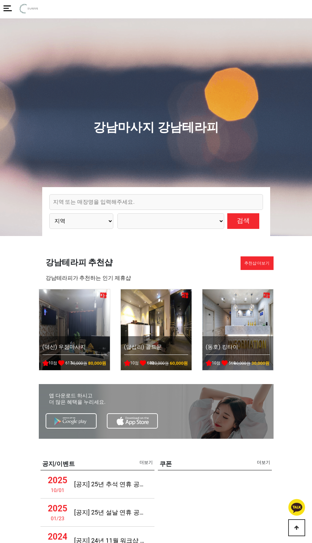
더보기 (146, 462)
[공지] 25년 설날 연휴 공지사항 (110, 512)
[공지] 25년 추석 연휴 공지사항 (110, 484)
